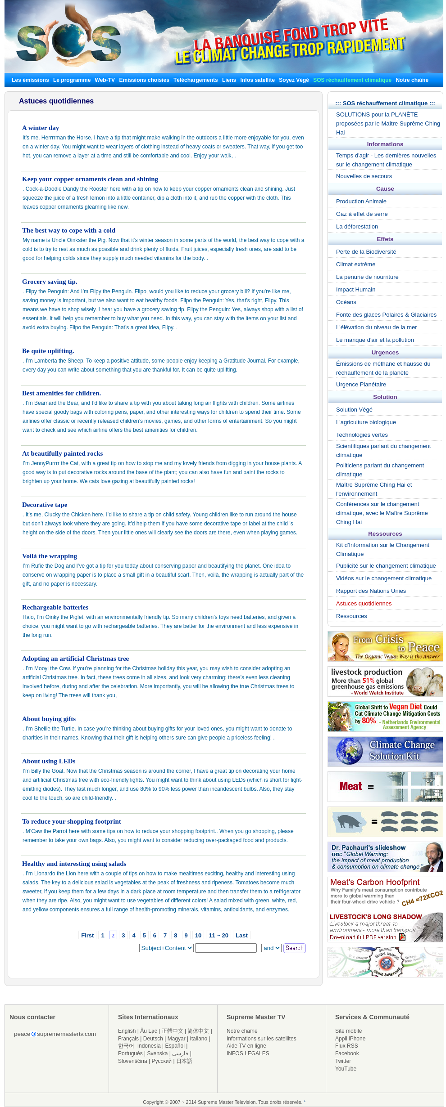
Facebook (347, 1053)
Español (175, 1046)
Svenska (157, 1053)
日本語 (184, 1061)
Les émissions (30, 80)
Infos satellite (257, 80)
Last (242, 935)
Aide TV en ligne (246, 1046)
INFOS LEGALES (248, 1053)
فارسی (180, 1053)
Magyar (177, 1038)
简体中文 (198, 1031)
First (87, 935)
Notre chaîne (412, 80)
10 (198, 935)
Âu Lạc (148, 1031)
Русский (162, 1061)
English (127, 1031)
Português (130, 1053)
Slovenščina (132, 1061)
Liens (229, 80)
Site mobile (348, 1031)
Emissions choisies (144, 80)
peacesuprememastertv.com (55, 1034)
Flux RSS (346, 1046)
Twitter (343, 1061)
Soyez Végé (294, 80)
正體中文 (172, 1031)
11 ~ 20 (218, 935)
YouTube (345, 1069)
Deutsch (153, 1038)
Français (128, 1038)
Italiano (198, 1038)
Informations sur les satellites (261, 1038)
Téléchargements (195, 80)
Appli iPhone (350, 1038)
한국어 (126, 1046)
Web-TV (106, 80)
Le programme (72, 80)
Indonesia (149, 1046)
